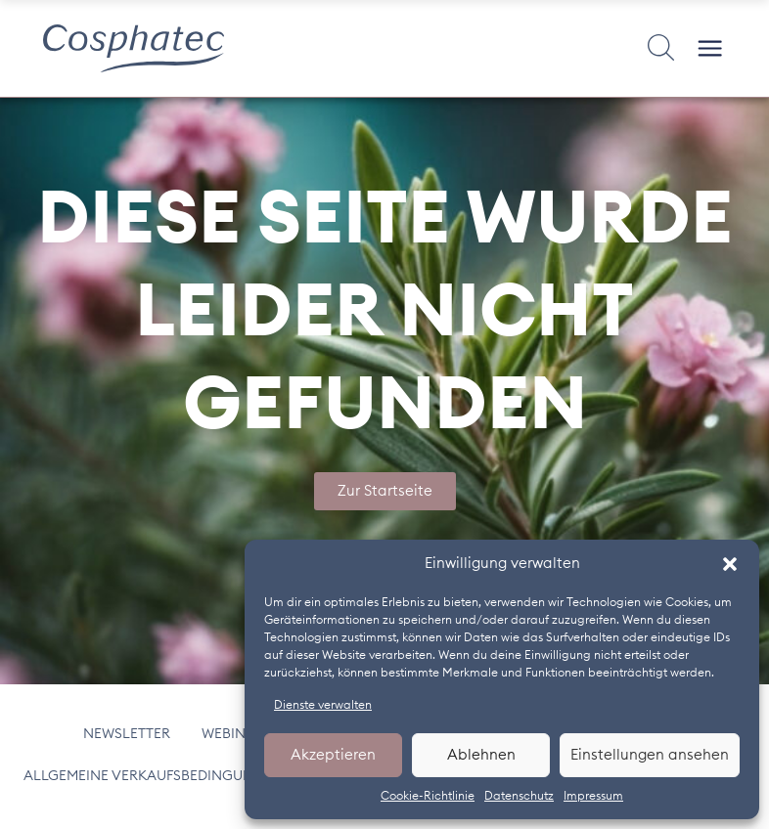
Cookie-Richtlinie (428, 796)
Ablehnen (481, 755)
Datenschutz (519, 796)
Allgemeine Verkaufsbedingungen (157, 777)
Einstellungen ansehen (649, 755)
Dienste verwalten (323, 705)
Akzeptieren (333, 755)
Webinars (239, 734)
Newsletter (132, 734)
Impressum (593, 796)
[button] (730, 564)
